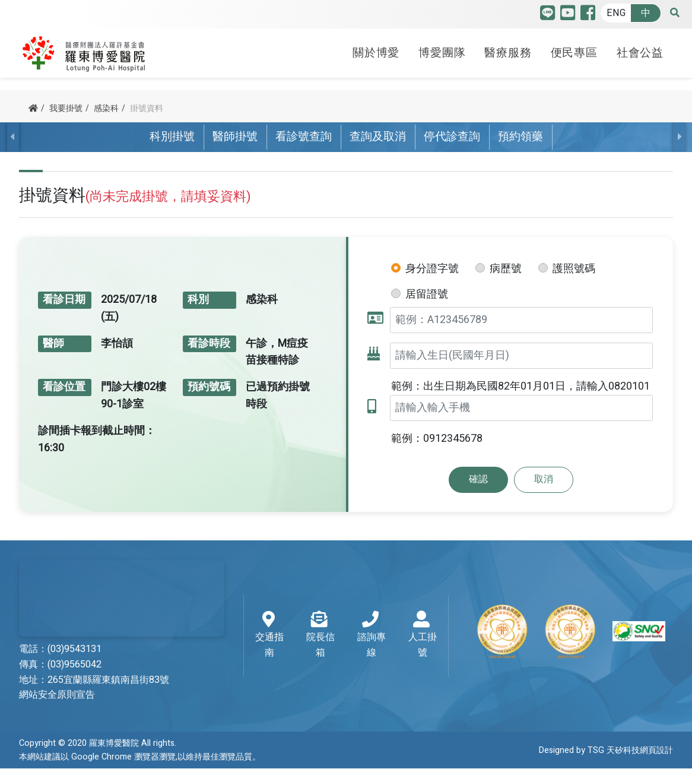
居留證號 (426, 294)
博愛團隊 (441, 49)
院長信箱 (320, 636)
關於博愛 (376, 49)
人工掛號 (423, 636)
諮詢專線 (372, 636)
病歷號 (506, 269)
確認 (478, 480)
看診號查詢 (303, 137)
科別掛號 (172, 137)
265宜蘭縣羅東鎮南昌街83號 (108, 680)
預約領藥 (520, 137)
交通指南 (269, 636)
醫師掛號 (235, 137)
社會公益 (640, 49)
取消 (543, 480)
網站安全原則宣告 (57, 695)
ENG (616, 13)
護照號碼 (574, 269)
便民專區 (574, 49)
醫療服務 (507, 49)
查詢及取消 (378, 137)
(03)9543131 (74, 649)
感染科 (106, 108)
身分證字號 (432, 269)
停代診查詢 (452, 137)
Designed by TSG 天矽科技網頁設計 (606, 751)
